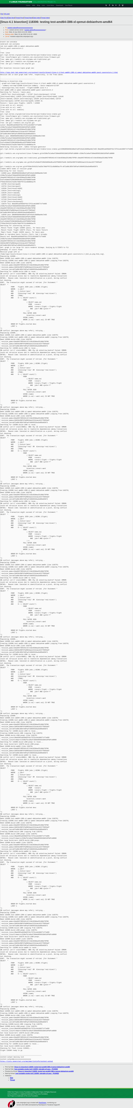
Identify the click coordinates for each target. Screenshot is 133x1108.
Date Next (11, 18)
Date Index (36, 18)
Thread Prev (19, 18)
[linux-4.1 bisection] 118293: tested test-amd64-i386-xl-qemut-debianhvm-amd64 (42, 1067)
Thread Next (28, 18)
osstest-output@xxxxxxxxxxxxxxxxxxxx (20, 28)
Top (2, 14)
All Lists (6, 14)
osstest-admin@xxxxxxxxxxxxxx (35, 30)
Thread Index (45, 18)
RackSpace (42, 1103)
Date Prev (4, 18)
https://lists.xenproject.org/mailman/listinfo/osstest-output (26, 1061)
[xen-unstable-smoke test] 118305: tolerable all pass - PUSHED (36, 1069)
